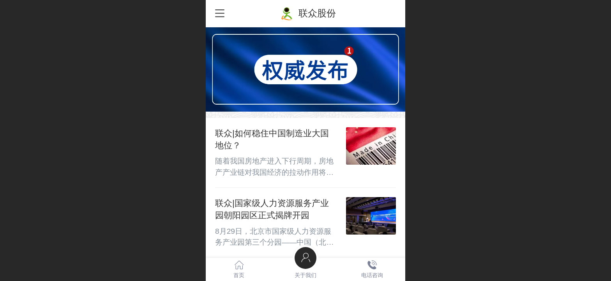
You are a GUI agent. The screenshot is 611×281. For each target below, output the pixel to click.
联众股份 (317, 13)
